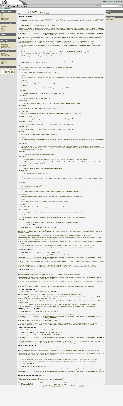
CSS (2, 27)
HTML (2, 25)
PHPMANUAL (7, 8)
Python (3, 17)
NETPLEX (81, 405)
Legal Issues (4, 46)
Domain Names (5, 42)
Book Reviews (4, 19)
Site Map (120, 1)
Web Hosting (4, 44)
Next (47, 13)
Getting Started (4, 40)
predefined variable (66, 20)
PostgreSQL (4, 62)
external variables (48, 19)
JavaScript (4, 26)
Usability (3, 53)
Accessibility (4, 54)
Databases (3, 59)
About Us (114, 1)
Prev (19, 13)
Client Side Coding (5, 23)
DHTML (3, 29)
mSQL (2, 63)
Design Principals (5, 55)
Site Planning (4, 45)
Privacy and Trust (5, 47)
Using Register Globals (67, 44)
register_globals (100, 19)
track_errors (33, 398)
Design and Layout (5, 51)
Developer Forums (106, 1)
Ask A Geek (110, 13)
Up (41, 403)
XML (2, 28)
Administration (5, 18)
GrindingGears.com (56, 405)
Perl (2, 14)
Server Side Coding (5, 11)
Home (41, 402)
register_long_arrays (92, 20)
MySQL (3, 61)
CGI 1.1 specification (25, 31)
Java (2, 16)
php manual (110, 19)
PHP (2, 13)
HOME (1, 8)
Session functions (67, 368)
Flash (2, 31)
